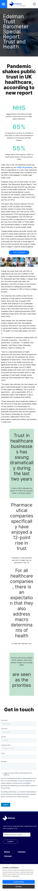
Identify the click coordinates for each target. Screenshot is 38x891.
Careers (22, 852)
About (7, 852)
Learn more (15, 876)
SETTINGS (19, 886)
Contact (8, 856)
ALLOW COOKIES (18, 882)
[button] (3, 4)
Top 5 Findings (19, 252)
